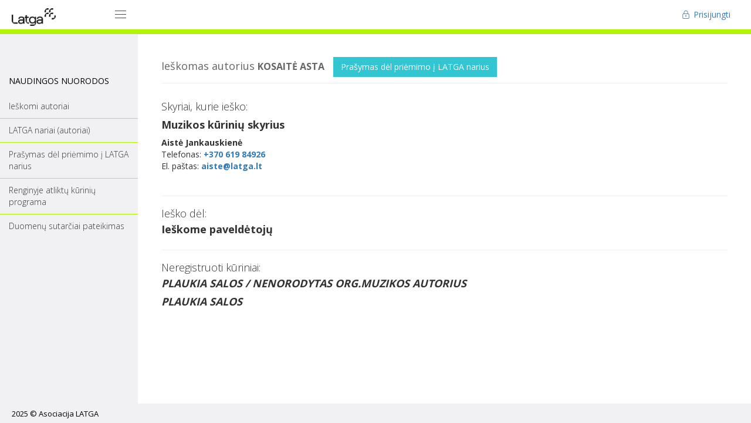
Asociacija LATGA (69, 413)
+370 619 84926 (234, 154)
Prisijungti (706, 14)
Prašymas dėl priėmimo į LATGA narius (415, 66)
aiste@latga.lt (231, 166)
